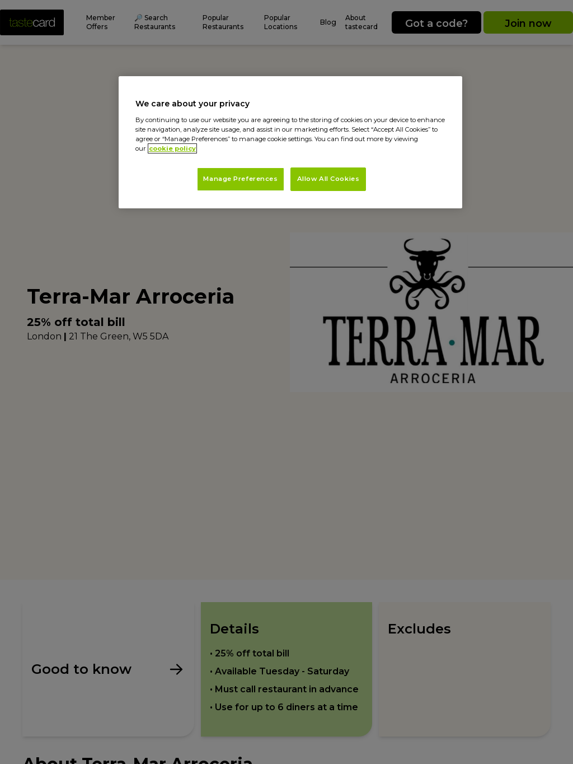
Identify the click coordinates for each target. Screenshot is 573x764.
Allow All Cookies (328, 179)
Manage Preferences (240, 179)
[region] (290, 142)
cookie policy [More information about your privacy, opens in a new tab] (172, 148)
